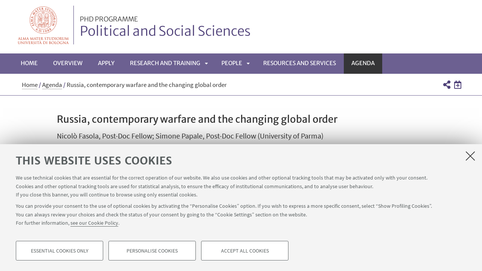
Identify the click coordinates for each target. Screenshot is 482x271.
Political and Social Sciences (165, 27)
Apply (106, 63)
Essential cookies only (59, 250)
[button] (446, 85)
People (231, 63)
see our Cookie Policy (94, 222)
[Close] (470, 156)
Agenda (363, 63)
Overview (67, 63)
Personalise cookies (152, 250)
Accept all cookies (245, 250)
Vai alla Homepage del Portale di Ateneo (43, 25)
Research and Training (165, 63)
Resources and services (299, 63)
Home (29, 63)
